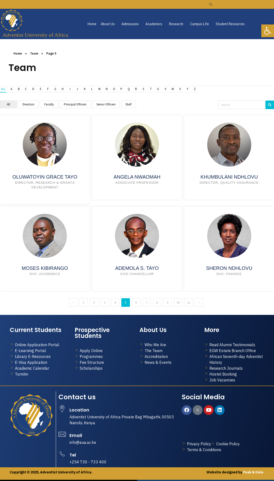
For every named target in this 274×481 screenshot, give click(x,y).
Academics (154, 24)
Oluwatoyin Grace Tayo (44, 177)
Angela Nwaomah (137, 177)
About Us (108, 24)
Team (34, 53)
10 (178, 302)
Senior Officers (105, 104)
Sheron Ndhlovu (229, 268)
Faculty (49, 104)
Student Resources (230, 24)
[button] (109, 24)
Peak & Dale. (253, 472)
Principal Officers (75, 104)
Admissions (130, 24)
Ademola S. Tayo (137, 268)
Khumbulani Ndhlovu (229, 177)
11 (188, 302)
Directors (28, 104)
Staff (129, 104)
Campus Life (199, 24)
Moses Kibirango (45, 268)
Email (75, 435)
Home (92, 24)
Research (176, 24)
